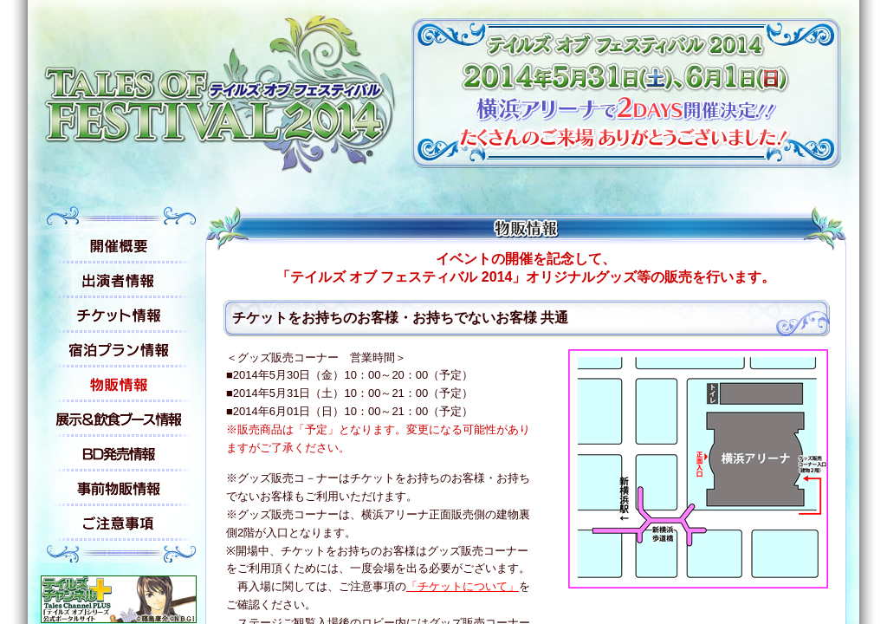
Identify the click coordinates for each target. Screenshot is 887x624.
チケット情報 (119, 315)
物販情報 (119, 384)
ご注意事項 (119, 523)
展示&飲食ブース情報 (119, 419)
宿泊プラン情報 (119, 350)
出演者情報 (119, 280)
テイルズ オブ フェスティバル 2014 (222, 89)
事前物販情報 (119, 488)
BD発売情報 (119, 454)
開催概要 (119, 246)
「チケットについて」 (462, 586)
